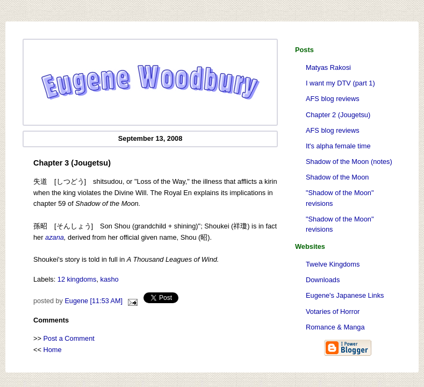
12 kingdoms (77, 279)
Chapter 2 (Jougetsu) (338, 115)
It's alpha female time (338, 146)
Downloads (323, 280)
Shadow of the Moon (337, 177)
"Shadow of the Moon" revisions (339, 198)
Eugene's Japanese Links (345, 295)
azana (54, 237)
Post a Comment (69, 338)
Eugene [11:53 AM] (93, 301)
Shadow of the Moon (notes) (349, 161)
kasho (109, 279)
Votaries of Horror (333, 311)
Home (53, 350)
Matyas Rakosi (328, 67)
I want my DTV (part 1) (340, 83)
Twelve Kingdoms (333, 264)
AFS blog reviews (333, 99)
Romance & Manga (335, 327)
